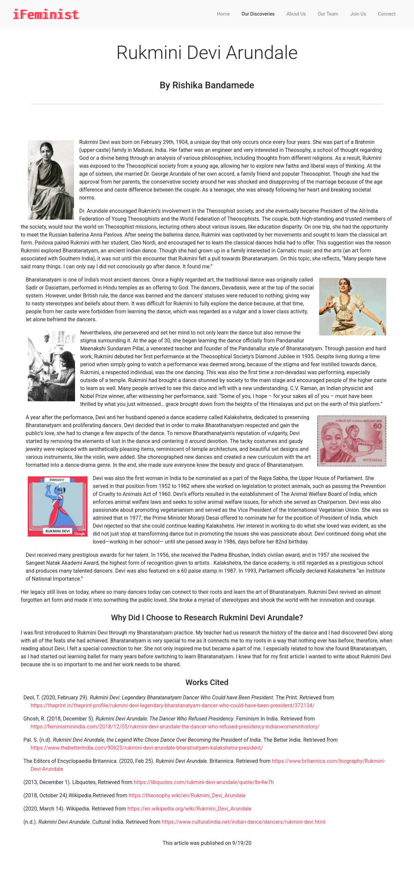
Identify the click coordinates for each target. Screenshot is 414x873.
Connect (386, 14)
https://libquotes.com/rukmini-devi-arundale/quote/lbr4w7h (204, 782)
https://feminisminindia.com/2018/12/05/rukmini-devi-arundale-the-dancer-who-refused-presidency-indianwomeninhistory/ (175, 726)
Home (223, 14)
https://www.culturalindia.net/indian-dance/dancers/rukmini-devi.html (243, 822)
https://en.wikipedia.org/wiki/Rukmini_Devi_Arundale (189, 809)
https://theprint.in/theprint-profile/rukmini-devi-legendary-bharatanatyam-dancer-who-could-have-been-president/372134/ (173, 705)
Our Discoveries (258, 14)
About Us (296, 14)
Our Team (328, 14)
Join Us (358, 14)
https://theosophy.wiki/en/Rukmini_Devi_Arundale (187, 795)
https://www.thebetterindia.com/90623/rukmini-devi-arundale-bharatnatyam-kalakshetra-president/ (147, 748)
